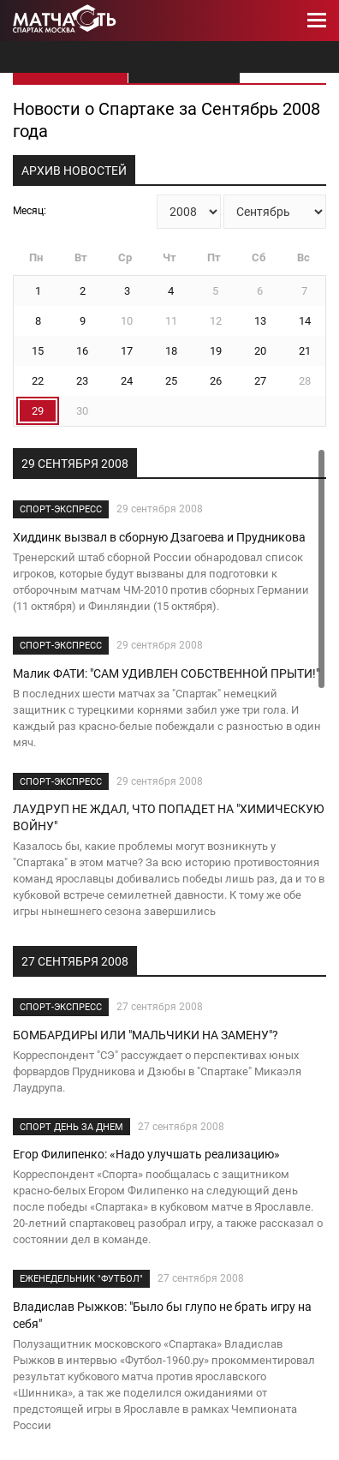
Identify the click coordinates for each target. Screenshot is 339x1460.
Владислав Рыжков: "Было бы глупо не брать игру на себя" (162, 1315)
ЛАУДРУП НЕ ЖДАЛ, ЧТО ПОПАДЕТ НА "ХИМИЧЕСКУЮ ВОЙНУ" (168, 817)
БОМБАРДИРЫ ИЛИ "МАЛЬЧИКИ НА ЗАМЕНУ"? (145, 1035)
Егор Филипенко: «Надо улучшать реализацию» (146, 1154)
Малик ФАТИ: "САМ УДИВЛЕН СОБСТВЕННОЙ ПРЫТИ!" (166, 673)
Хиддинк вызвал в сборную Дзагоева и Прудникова (159, 537)
